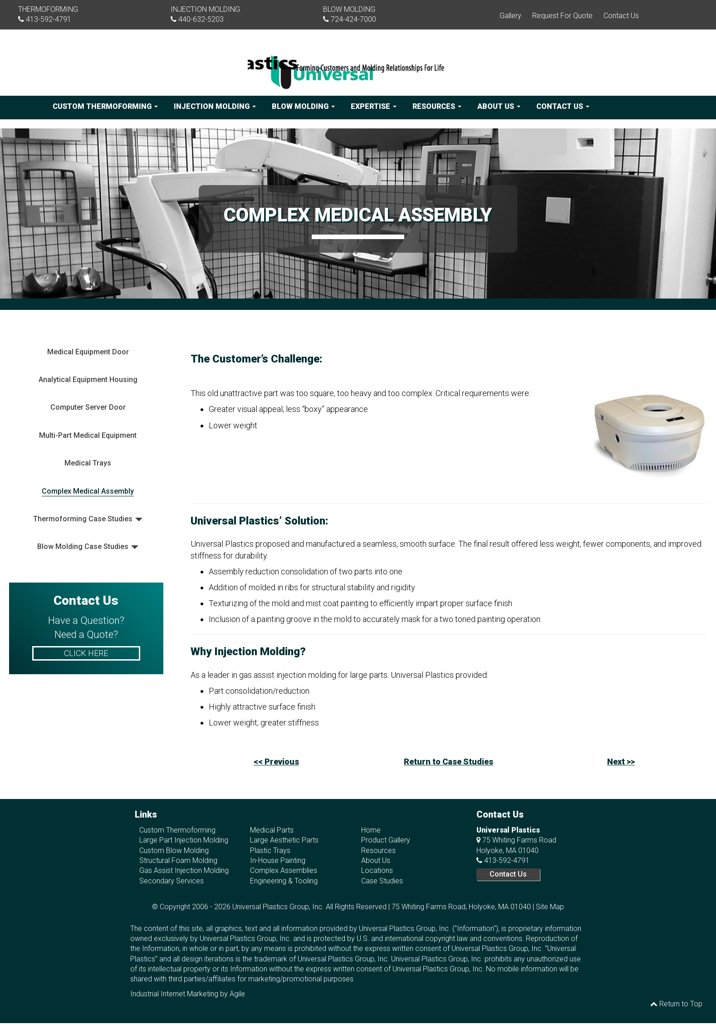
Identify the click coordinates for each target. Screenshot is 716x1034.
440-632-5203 (201, 19)
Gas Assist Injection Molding (184, 870)
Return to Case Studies (448, 761)
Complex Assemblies (283, 870)
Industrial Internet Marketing (174, 994)
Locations (377, 870)
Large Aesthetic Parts (284, 840)
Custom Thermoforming (105, 106)
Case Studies (382, 881)
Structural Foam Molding (178, 860)
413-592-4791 (48, 19)
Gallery (510, 15)
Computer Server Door (88, 407)
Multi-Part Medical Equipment (88, 435)
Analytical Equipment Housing (88, 379)
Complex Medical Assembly (88, 491)
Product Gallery (385, 840)
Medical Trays (87, 463)
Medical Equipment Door (88, 352)
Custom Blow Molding (174, 850)
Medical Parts (272, 830)
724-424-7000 (353, 19)
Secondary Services (171, 881)
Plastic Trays (270, 850)
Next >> (621, 761)
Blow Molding (303, 106)
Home (371, 830)
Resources (436, 106)
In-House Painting (277, 860)
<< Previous (276, 761)
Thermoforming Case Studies (82, 519)
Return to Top (676, 1004)
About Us (498, 106)
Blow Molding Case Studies (82, 546)
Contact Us (621, 15)
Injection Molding (215, 106)
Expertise (374, 106)
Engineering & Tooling (284, 881)
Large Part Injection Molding (183, 840)
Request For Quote (562, 15)
